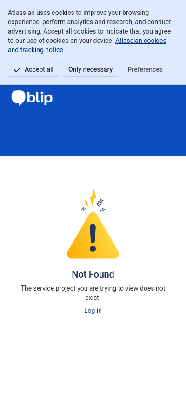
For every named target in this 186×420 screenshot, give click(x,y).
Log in (93, 310)
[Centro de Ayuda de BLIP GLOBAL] (32, 98)
